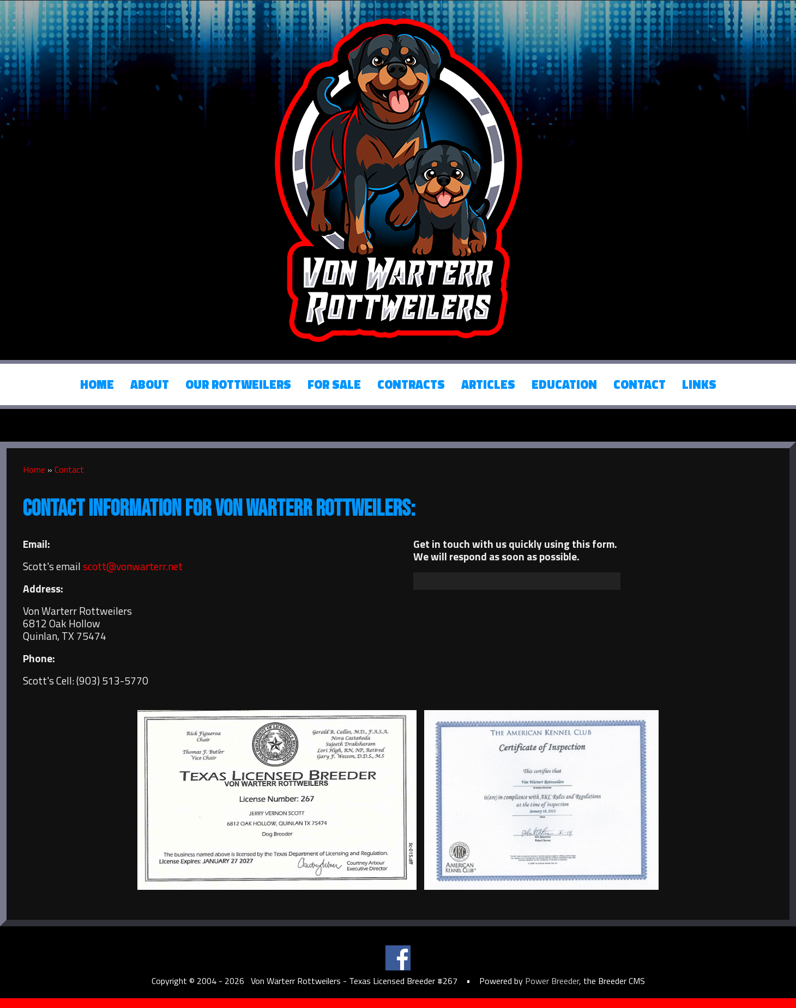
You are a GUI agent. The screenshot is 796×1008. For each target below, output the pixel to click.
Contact (639, 384)
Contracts (411, 384)
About (149, 384)
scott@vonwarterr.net (133, 566)
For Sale (334, 384)
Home (97, 384)
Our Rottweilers (238, 384)
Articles (488, 384)
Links (699, 384)
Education (564, 384)
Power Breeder (552, 980)
